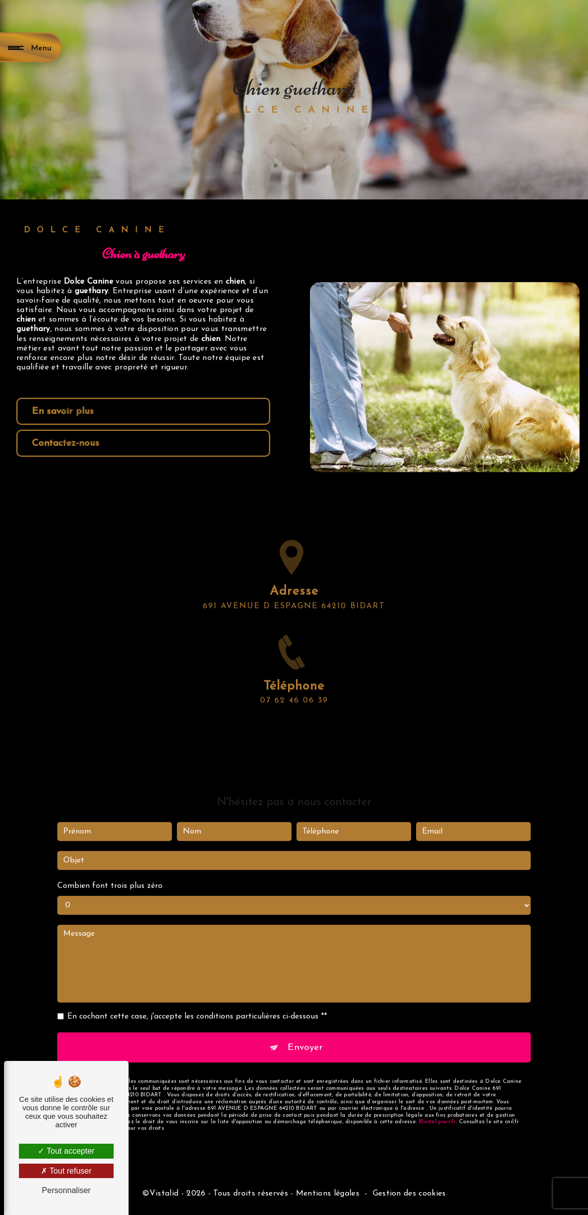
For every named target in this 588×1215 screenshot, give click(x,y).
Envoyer (305, 1035)
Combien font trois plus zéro (109, 874)
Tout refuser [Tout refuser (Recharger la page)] (66, 1171)
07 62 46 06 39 (294, 713)
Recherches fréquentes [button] (294, 1177)
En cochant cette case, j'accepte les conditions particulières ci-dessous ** (197, 1005)
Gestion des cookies (409, 1194)
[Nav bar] (31, 47)
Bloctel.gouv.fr (437, 1109)
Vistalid (164, 1194)
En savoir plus (63, 411)
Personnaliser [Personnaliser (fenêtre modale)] (66, 1190)
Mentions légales (327, 1194)
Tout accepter (66, 1151)
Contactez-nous (65, 443)
